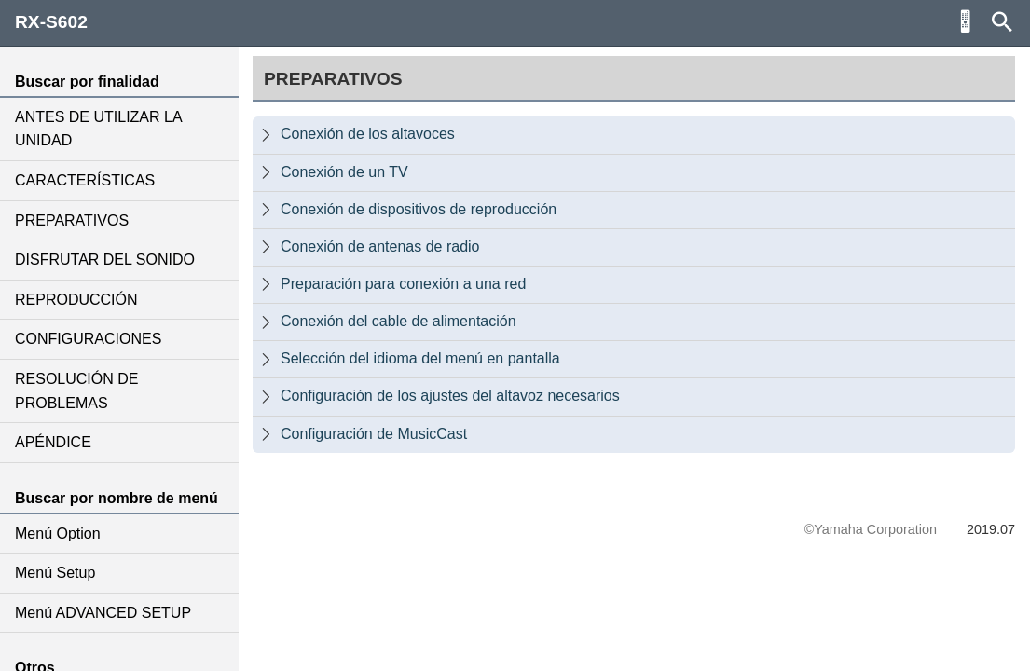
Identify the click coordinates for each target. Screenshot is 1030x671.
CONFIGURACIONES (88, 339)
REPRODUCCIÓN (76, 300)
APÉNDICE (53, 442)
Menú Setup (55, 573)
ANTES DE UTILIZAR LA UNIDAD (98, 129)
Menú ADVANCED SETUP (103, 613)
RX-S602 (51, 22)
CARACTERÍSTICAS (85, 180)
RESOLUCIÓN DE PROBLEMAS (76, 391)
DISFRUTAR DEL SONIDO (105, 259)
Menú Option (58, 533)
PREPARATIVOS (72, 220)
